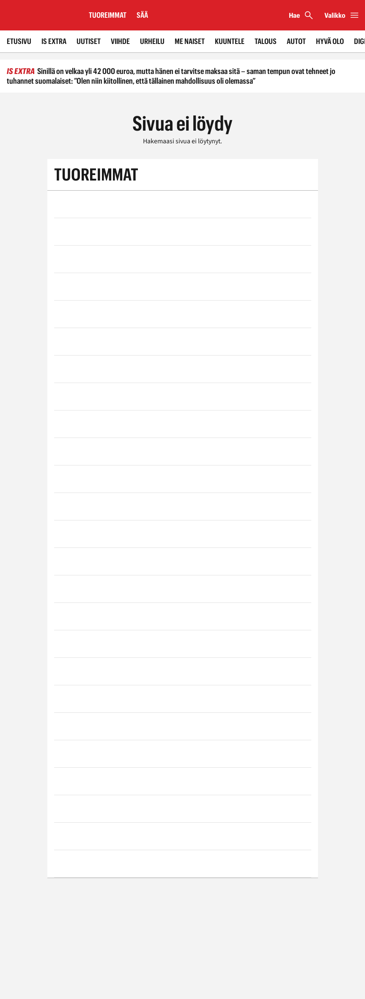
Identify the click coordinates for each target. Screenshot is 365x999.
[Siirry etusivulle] (41, 15)
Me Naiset (190, 41)
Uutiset (89, 41)
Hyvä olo (330, 41)
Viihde (120, 41)
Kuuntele (229, 41)
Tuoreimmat (107, 15)
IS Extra (53, 41)
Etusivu (19, 41)
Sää (142, 15)
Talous (266, 41)
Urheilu (152, 41)
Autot (296, 41)
